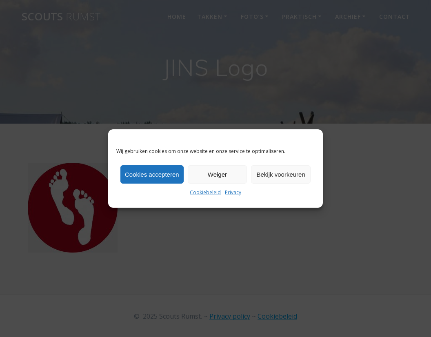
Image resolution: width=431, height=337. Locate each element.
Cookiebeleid (205, 192)
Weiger (217, 174)
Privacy (233, 192)
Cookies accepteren (152, 174)
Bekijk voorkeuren (281, 174)
